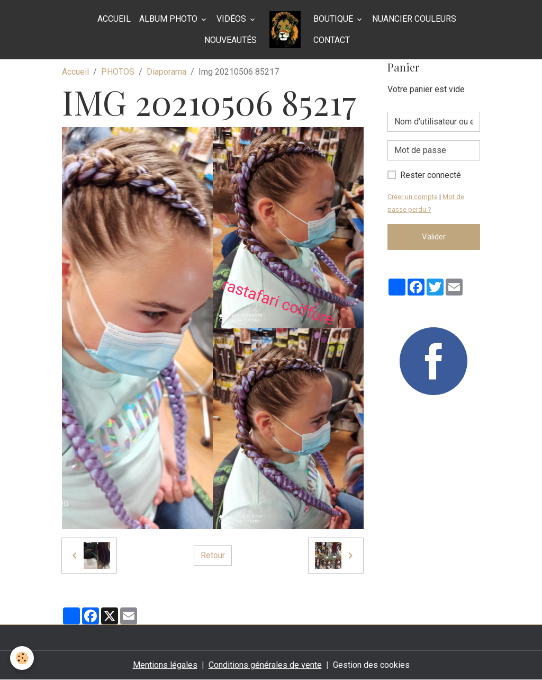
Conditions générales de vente (265, 665)
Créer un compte (412, 197)
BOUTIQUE (334, 19)
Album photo (169, 19)
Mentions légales (165, 665)
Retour (213, 555)
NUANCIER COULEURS (414, 19)
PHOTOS (117, 72)
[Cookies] (22, 658)
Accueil (114, 19)
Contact (331, 40)
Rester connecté (430, 175)
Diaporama (166, 72)
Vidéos (232, 19)
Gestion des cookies (371, 665)
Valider (434, 236)
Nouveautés (230, 40)
